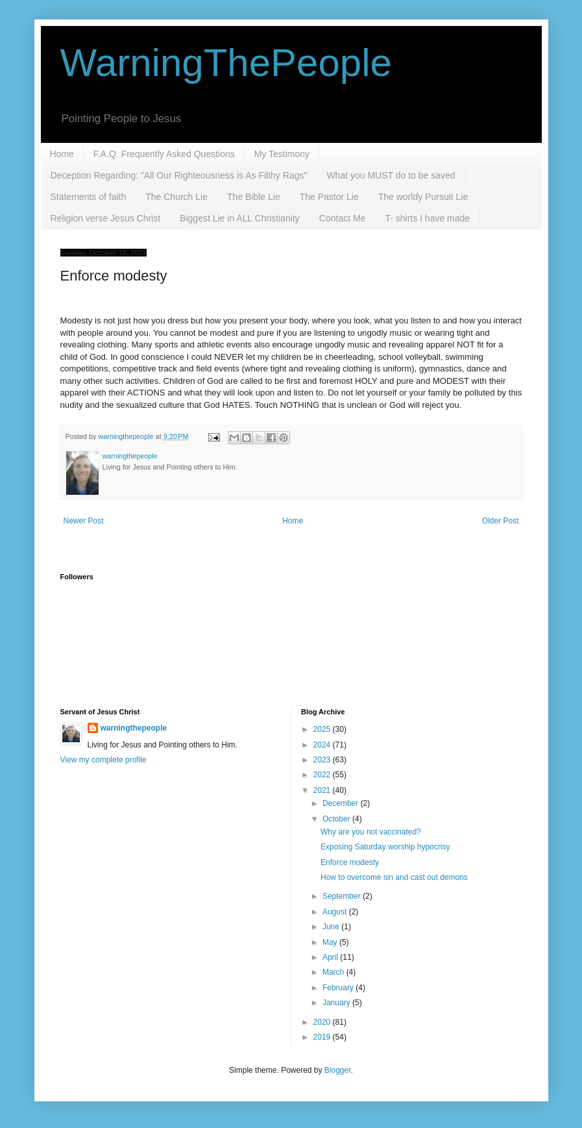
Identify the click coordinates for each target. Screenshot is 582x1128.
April (331, 957)
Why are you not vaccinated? (371, 831)
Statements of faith (89, 197)
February (339, 987)
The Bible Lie (253, 197)
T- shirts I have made (427, 218)
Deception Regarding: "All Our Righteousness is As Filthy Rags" (179, 175)
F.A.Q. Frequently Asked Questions (164, 154)
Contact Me (342, 218)
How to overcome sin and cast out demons (394, 877)
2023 (323, 759)
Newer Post (84, 520)
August (335, 911)
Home (62, 154)
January (337, 1002)
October (337, 818)
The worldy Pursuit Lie (423, 197)
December (341, 803)
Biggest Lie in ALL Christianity (240, 218)
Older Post (500, 520)
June (331, 926)
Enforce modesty (350, 862)
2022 (323, 774)
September (342, 896)
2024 (323, 744)
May (330, 942)
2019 (323, 1037)
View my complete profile (103, 759)
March (334, 972)
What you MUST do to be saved (390, 175)
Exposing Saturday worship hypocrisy (385, 846)
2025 (323, 729)
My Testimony (281, 154)
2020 (323, 1022)
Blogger (337, 1070)
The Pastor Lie (329, 197)
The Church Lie (176, 197)
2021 (323, 790)
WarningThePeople (226, 62)
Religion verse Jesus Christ (106, 218)
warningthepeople (134, 728)
